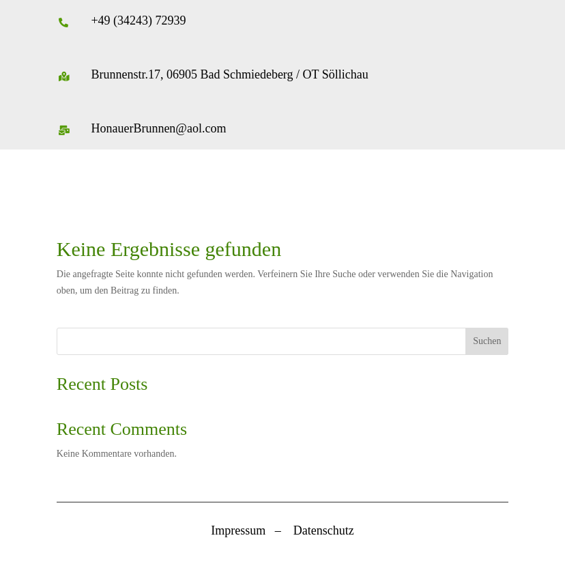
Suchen (487, 341)
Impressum (238, 530)
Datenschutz (323, 530)
